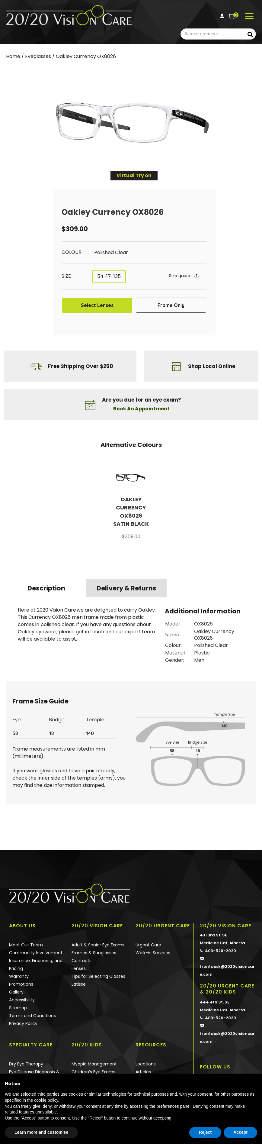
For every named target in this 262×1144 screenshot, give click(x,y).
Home (13, 56)
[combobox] (210, 34)
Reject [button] (205, 1132)
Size (66, 276)
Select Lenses (97, 305)
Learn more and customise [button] (41, 1132)
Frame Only (171, 305)
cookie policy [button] (46, 1100)
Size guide (179, 276)
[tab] (46, 587)
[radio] (129, 253)
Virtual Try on (134, 175)
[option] (131, 504)
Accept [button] (240, 1132)
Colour (71, 252)
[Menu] (249, 16)
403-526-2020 (218, 950)
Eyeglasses (38, 56)
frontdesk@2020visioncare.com (228, 966)
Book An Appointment (141, 408)
